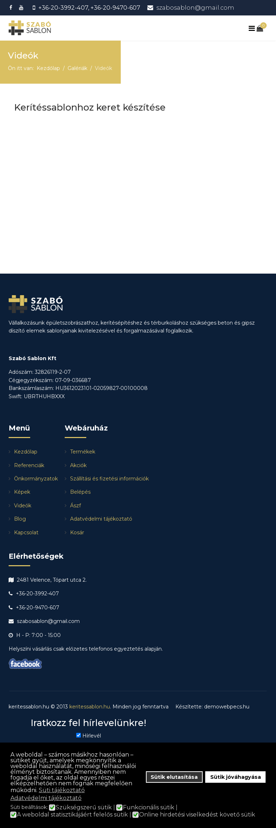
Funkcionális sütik (148, 807)
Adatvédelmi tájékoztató (101, 519)
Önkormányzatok (36, 478)
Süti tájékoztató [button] (62, 790)
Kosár (77, 532)
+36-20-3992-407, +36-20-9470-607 (89, 7)
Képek (22, 492)
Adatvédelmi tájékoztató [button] (46, 798)
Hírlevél (91, 735)
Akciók (78, 465)
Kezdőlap (25, 451)
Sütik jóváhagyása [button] (235, 777)
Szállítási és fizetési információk (109, 478)
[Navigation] (253, 28)
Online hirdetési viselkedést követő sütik (197, 815)
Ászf (75, 505)
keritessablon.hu (89, 706)
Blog (20, 519)
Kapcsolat (26, 532)
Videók (22, 505)
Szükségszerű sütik (84, 807)
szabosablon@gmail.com (195, 7)
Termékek (82, 451)
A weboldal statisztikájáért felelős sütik (72, 815)
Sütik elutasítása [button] (174, 777)
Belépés (80, 492)
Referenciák (29, 465)
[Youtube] (22, 7)
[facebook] (11, 7)
